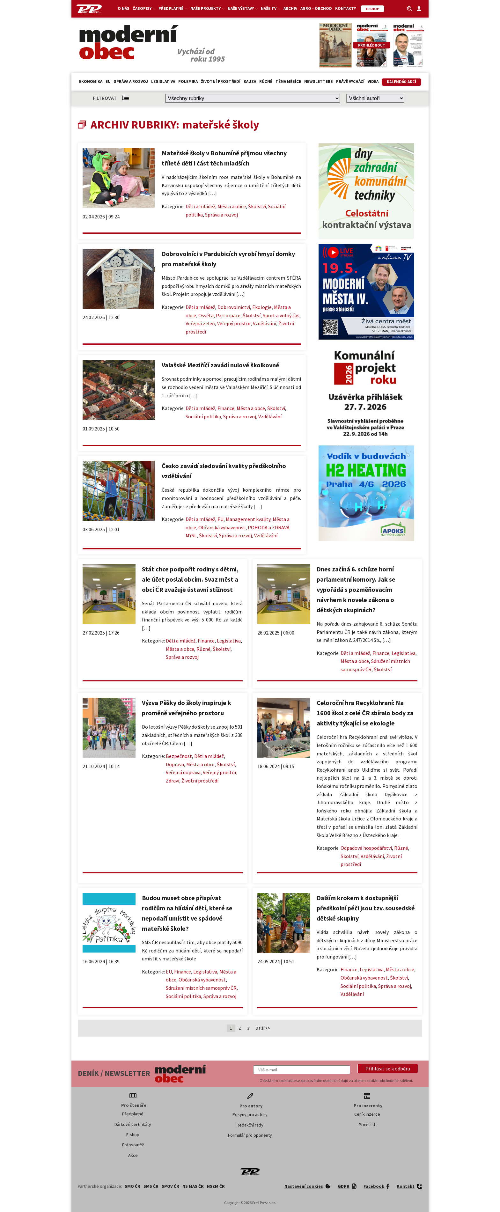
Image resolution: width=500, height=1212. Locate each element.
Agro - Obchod (316, 8)
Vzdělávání (264, 323)
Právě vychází (350, 81)
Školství (257, 206)
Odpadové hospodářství (366, 848)
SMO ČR (132, 1186)
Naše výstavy (243, 8)
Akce (133, 1155)
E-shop (132, 1134)
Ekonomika (90, 81)
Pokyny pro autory (250, 1114)
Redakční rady (250, 1125)
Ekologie (262, 307)
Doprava (175, 764)
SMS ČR (150, 1186)
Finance (225, 408)
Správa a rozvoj (131, 81)
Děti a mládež (200, 206)
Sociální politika (203, 416)
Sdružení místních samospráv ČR (201, 988)
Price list (367, 1125)
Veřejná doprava (183, 772)
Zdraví (172, 780)
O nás (123, 8)
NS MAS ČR (193, 1186)
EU (108, 81)
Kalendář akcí (401, 81)
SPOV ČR (170, 1186)
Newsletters (318, 81)
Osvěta (206, 315)
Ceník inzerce (367, 1114)
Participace (228, 315)
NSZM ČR (216, 1186)
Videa (373, 81)
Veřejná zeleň (200, 323)
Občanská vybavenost (222, 527)
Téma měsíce (288, 81)
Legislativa (163, 81)
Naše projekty (207, 8)
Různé (265, 81)
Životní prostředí (220, 81)
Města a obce (231, 206)
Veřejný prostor (234, 323)
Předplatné (172, 8)
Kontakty (345, 8)
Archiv (290, 8)
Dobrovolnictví (233, 307)
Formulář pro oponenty (250, 1135)
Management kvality (248, 519)
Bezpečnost (179, 756)
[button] (387, 1068)
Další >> (263, 1028)
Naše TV (270, 8)
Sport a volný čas (281, 315)
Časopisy (144, 8)
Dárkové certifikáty (132, 1124)
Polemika (188, 81)
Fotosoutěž (133, 1145)
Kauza (250, 81)
